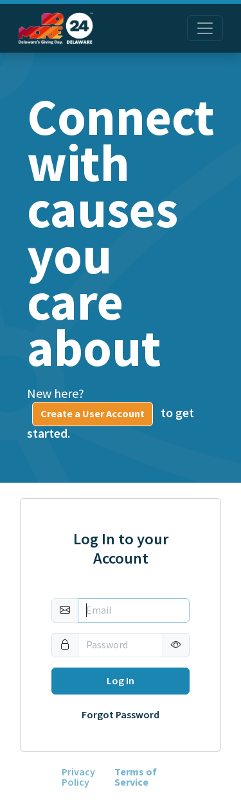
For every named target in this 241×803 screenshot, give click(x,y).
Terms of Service (135, 777)
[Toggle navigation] (205, 28)
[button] (176, 645)
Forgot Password (120, 715)
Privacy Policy (78, 777)
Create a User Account (92, 413)
